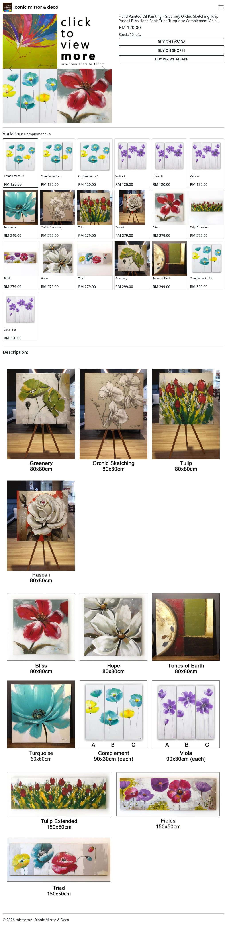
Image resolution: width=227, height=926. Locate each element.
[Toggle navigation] (221, 7)
